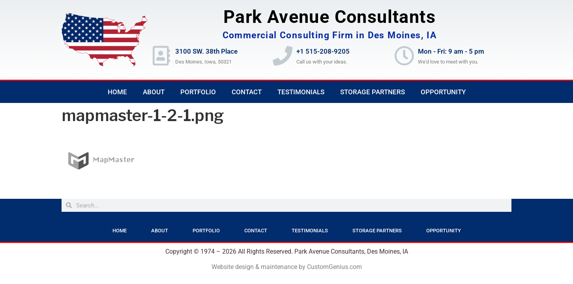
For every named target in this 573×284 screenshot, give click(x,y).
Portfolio (198, 92)
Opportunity (443, 92)
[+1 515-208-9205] (282, 55)
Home (117, 92)
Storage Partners (372, 92)
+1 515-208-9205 (323, 51)
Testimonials (300, 92)
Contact (247, 92)
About (154, 92)
